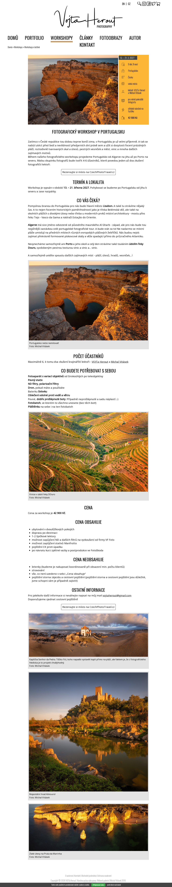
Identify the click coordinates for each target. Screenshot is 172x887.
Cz (129, 4)
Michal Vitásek (119, 362)
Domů (13, 37)
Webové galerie (103, 880)
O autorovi (69, 875)
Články (86, 37)
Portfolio (34, 37)
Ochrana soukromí (104, 875)
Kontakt (87, 44)
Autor (135, 37)
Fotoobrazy (111, 37)
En (123, 4)
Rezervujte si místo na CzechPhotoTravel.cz (88, 172)
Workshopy (62, 37)
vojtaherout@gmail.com (117, 595)
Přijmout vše (98, 885)
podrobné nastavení (114, 884)
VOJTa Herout (100, 362)
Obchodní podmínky (88, 875)
